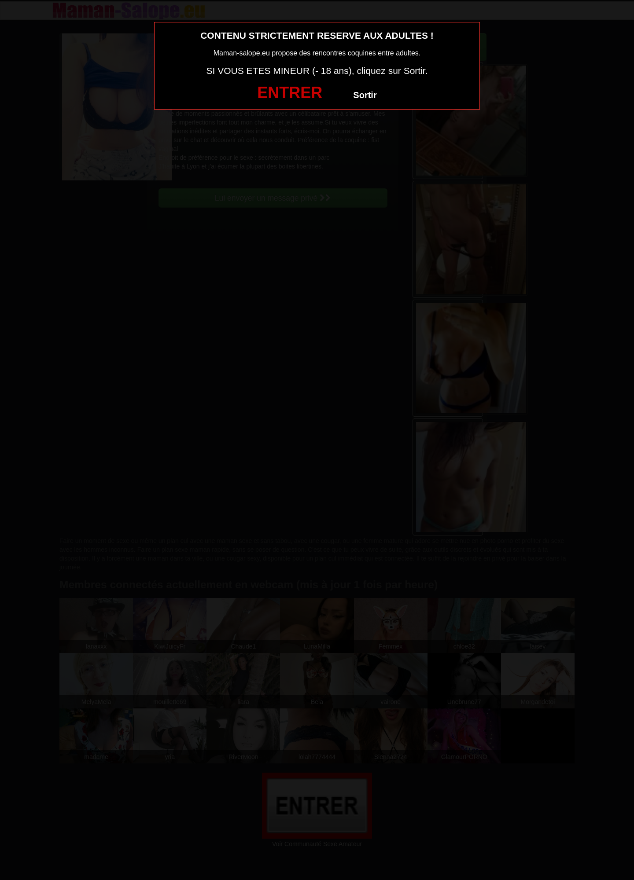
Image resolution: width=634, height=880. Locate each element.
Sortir (364, 95)
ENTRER (289, 93)
